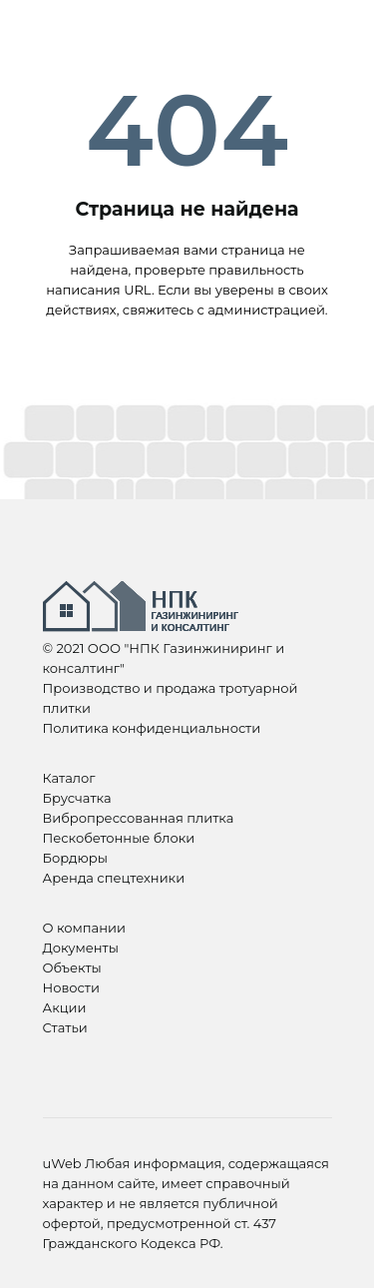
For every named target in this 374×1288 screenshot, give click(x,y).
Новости (71, 987)
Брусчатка (77, 798)
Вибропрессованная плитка (138, 818)
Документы (81, 948)
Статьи (65, 1027)
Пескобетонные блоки (119, 838)
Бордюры (75, 858)
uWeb (62, 1163)
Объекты (72, 967)
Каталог (69, 778)
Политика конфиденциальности (152, 728)
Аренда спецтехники (114, 878)
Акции (65, 1007)
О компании (84, 928)
